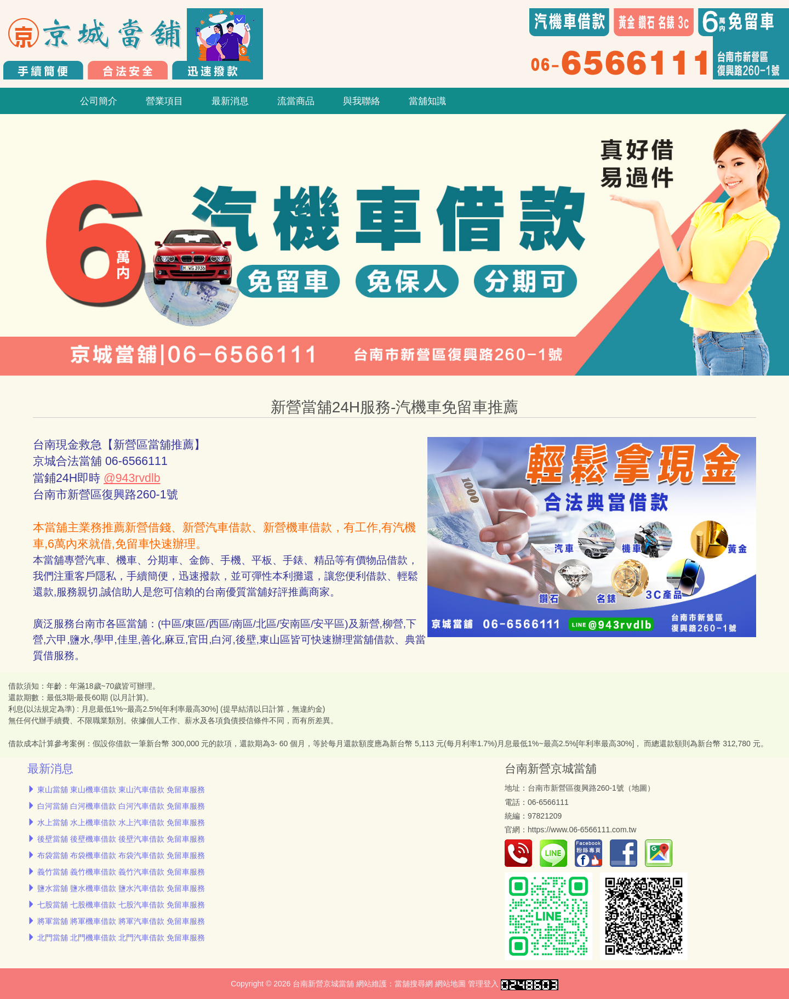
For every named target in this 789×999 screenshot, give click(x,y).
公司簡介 (98, 100)
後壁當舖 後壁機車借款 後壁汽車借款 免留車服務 (121, 839)
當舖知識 (427, 100)
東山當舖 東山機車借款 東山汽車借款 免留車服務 (121, 789)
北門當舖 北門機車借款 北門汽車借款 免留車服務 (121, 937)
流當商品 (296, 100)
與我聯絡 (361, 100)
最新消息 (230, 100)
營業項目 (164, 100)
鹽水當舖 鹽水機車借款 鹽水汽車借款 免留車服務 (121, 888)
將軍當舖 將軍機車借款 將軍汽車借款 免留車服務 (121, 921)
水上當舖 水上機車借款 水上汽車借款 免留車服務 (121, 822)
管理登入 (483, 983)
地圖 (639, 788)
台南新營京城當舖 (551, 768)
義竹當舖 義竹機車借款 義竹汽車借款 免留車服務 (121, 871)
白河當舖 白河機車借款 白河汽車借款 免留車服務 (121, 806)
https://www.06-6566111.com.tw (582, 829)
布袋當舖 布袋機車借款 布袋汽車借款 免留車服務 (121, 855)
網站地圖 (450, 983)
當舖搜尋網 (414, 983)
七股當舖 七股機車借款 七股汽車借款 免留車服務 (121, 904)
